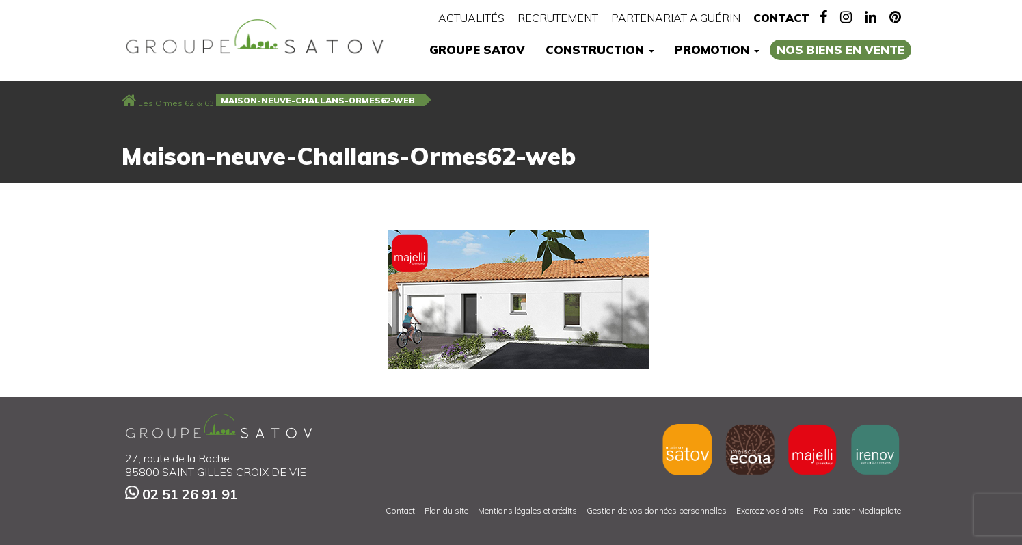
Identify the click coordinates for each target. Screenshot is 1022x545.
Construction (600, 49)
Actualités (471, 18)
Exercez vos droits (770, 510)
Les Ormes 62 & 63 (176, 103)
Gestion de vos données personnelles (657, 510)
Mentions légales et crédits (527, 510)
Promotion (717, 49)
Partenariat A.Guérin (675, 18)
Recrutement (557, 18)
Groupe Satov (477, 49)
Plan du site (446, 510)
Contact (781, 18)
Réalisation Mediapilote (857, 510)
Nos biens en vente (840, 49)
